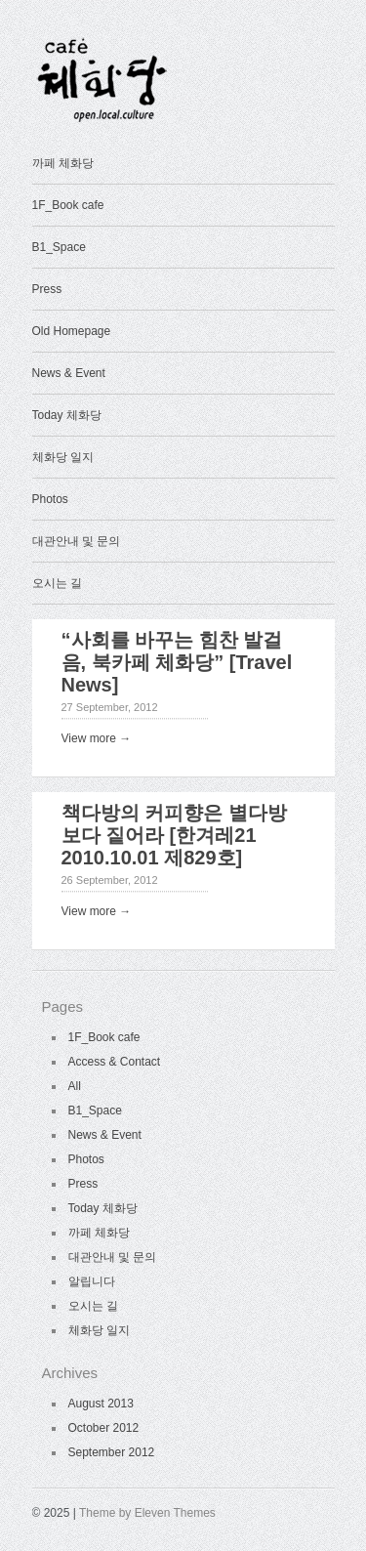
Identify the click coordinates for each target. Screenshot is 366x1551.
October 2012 (104, 1428)
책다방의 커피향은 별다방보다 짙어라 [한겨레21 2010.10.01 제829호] (174, 835)
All (74, 1086)
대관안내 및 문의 (76, 541)
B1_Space (59, 247)
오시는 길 (57, 583)
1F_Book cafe (68, 205)
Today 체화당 (67, 415)
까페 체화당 (63, 163)
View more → (96, 738)
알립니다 (91, 1281)
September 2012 (111, 1452)
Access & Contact (114, 1062)
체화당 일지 (63, 457)
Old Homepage (71, 331)
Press (47, 289)
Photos (50, 499)
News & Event (68, 373)
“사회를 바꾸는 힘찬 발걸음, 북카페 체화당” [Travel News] (177, 662)
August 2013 (101, 1403)
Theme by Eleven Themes (147, 1513)
